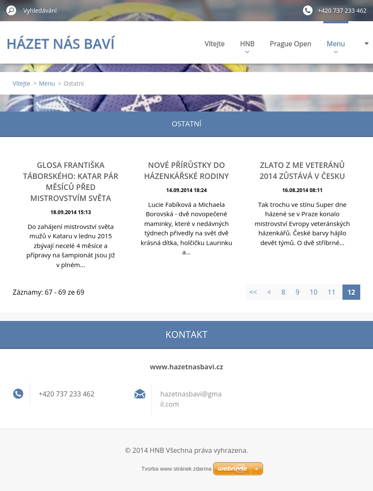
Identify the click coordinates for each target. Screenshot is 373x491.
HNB (247, 46)
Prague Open (290, 43)
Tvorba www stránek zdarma (176, 469)
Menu (335, 46)
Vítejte (215, 43)
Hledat (11, 10)
